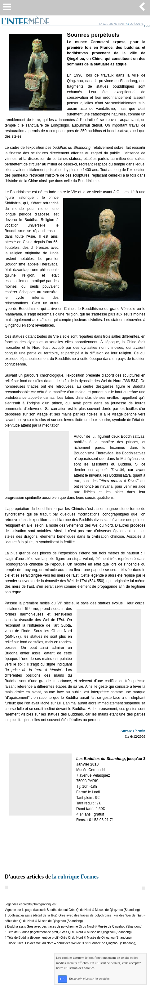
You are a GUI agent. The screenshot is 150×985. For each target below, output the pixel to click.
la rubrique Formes (75, 877)
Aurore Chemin (132, 731)
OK (62, 979)
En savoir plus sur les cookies (89, 979)
